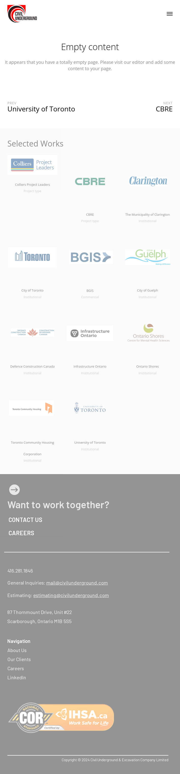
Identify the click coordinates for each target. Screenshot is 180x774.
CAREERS (20, 532)
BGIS (90, 290)
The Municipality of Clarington (147, 214)
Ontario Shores (147, 366)
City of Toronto (32, 290)
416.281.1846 (20, 571)
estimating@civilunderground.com (71, 595)
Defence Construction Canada (32, 366)
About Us (17, 650)
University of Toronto (90, 442)
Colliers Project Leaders (32, 184)
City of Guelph (147, 290)
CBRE (90, 214)
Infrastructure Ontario (90, 366)
